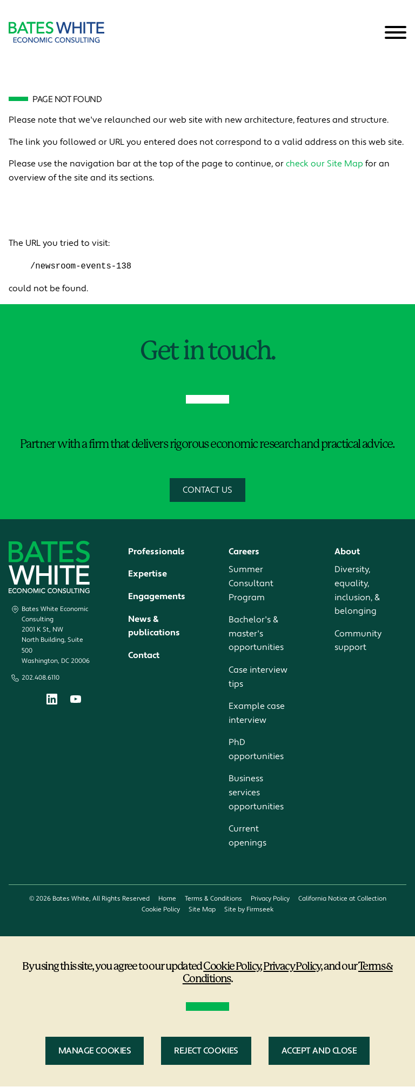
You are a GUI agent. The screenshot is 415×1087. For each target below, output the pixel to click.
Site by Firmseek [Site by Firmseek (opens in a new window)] (248, 909)
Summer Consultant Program (251, 584)
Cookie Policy (161, 909)
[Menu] (396, 33)
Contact (143, 655)
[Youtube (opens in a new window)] (75, 701)
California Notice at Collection (342, 899)
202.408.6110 (40, 678)
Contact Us (207, 490)
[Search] (369, 33)
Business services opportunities (256, 793)
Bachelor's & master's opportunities (256, 634)
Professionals (156, 551)
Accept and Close (319, 1051)
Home (167, 899)
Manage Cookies (94, 1051)
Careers (244, 551)
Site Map (202, 909)
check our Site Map (324, 163)
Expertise (147, 574)
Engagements (156, 597)
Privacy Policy (270, 899)
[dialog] (207, 1011)
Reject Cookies (206, 1051)
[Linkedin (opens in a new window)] (51, 702)
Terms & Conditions (213, 899)
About (347, 551)
